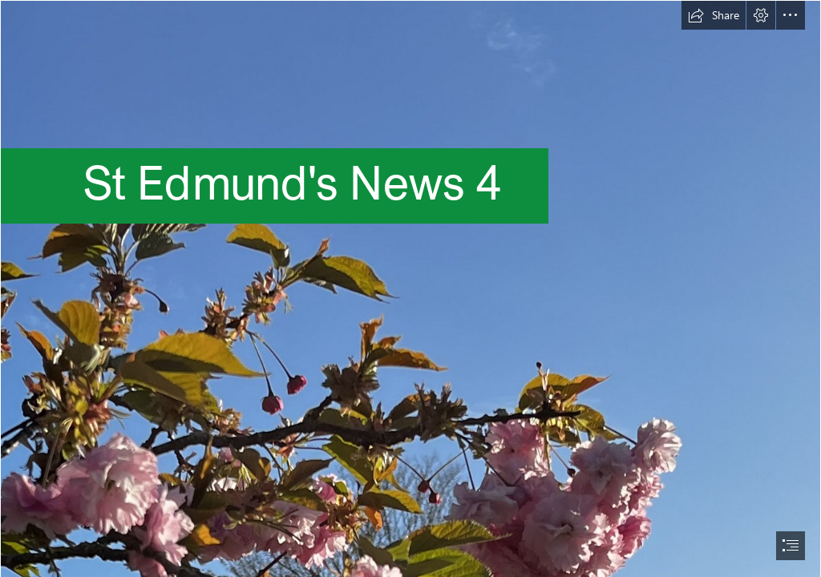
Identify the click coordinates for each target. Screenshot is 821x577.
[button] (713, 15)
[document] (410, 288)
